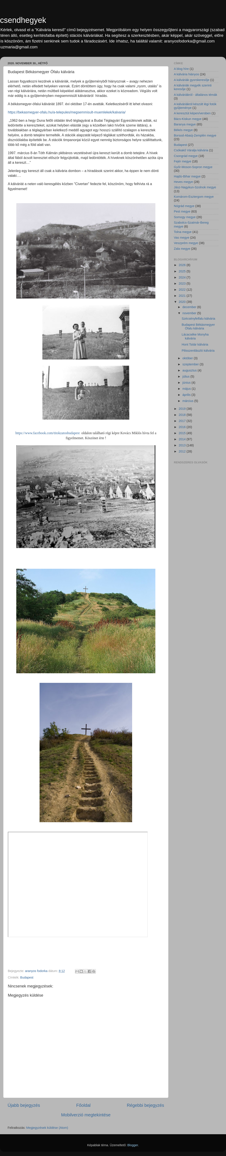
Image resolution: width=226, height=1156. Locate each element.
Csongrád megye (186, 156)
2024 (182, 277)
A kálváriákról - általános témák (195, 94)
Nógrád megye (184, 206)
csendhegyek (23, 20)
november (190, 313)
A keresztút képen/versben (192, 113)
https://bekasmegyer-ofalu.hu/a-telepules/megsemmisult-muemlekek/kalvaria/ (67, 112)
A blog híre (181, 69)
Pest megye (182, 211)
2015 (182, 433)
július (187, 376)
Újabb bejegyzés (24, 1105)
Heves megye (183, 182)
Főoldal (83, 1105)
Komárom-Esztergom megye (194, 196)
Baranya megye (185, 124)
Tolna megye (183, 232)
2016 (182, 427)
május (187, 388)
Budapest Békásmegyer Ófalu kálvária (198, 326)
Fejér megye (182, 161)
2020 (182, 302)
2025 (182, 271)
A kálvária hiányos (186, 74)
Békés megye (183, 130)
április (187, 395)
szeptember (191, 364)
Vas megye (181, 237)
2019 (182, 408)
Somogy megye (185, 217)
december (190, 307)
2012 (182, 451)
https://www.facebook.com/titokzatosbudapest (47, 433)
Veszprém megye (186, 243)
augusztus (190, 370)
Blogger (132, 1145)
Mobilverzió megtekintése (85, 1114)
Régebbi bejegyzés (145, 1105)
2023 (182, 283)
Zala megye (182, 248)
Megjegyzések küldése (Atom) (47, 1127)
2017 (182, 421)
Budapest (26, 977)
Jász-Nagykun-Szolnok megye (195, 187)
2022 (182, 289)
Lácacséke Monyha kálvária (195, 336)
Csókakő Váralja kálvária (191, 150)
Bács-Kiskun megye (187, 119)
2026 (182, 265)
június (187, 382)
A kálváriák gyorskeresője (191, 80)
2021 (182, 295)
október (188, 358)
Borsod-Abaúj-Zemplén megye (195, 135)
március (188, 401)
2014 (182, 439)
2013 (182, 445)
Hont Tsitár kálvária (195, 344)
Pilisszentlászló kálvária (198, 350)
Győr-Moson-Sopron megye (193, 167)
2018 (182, 415)
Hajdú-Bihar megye (187, 176)
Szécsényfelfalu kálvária (198, 318)
